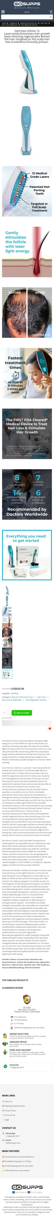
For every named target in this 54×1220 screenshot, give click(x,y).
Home (4, 23)
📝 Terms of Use (8, 1115)
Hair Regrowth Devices (29, 25)
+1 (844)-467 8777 (17, 1067)
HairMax (15, 693)
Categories (13, 23)
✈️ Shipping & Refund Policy (13, 1106)
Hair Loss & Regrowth (9, 25)
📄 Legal (5, 1119)
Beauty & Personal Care (28, 23)
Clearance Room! (12, 987)
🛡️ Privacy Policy (9, 1110)
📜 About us (7, 1101)
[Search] (27, 17)
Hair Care (44, 23)
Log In (26, 12)
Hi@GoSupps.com (13, 1143)
